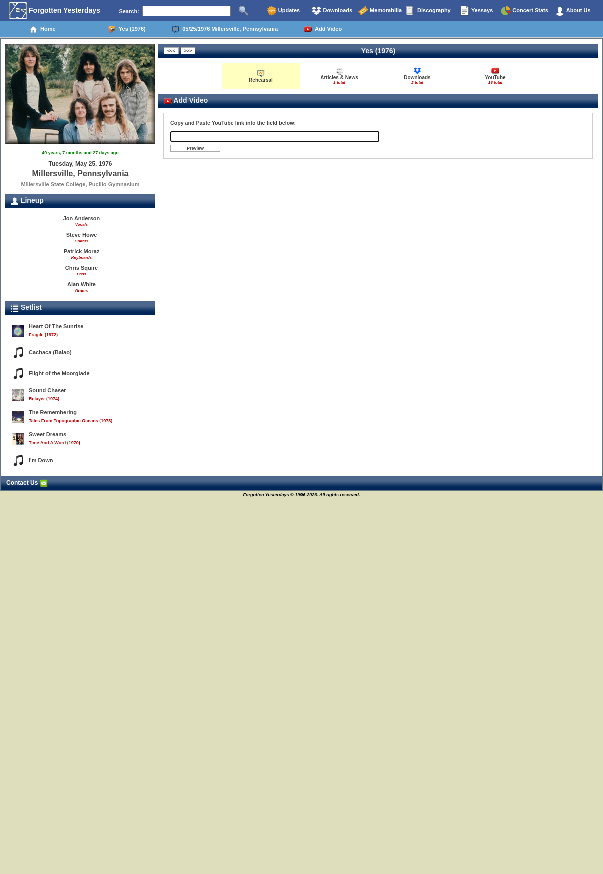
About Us (573, 11)
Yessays (476, 11)
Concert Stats (524, 11)
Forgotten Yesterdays (54, 10)
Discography (428, 11)
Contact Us (27, 482)
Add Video (323, 29)
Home (42, 29)
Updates (283, 11)
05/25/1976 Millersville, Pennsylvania (224, 29)
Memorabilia (380, 11)
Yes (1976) (127, 29)
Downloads (331, 11)
